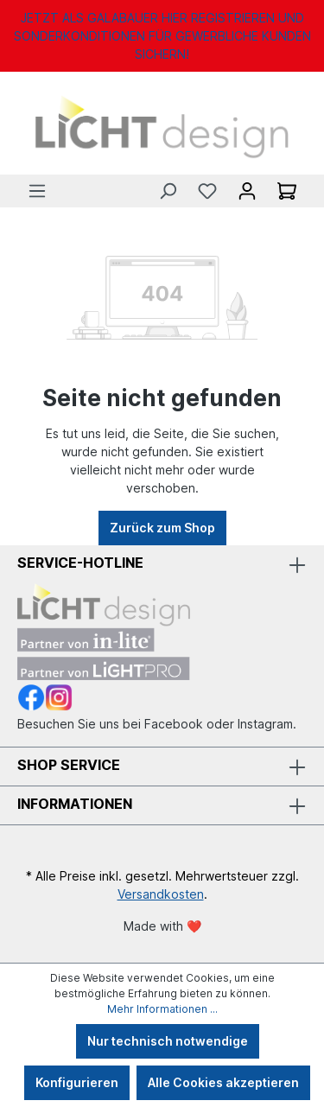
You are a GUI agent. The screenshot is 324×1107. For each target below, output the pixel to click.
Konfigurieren (76, 1082)
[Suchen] (167, 191)
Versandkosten (161, 894)
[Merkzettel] (207, 191)
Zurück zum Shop (162, 527)
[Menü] (37, 191)
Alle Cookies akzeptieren (223, 1082)
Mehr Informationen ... (162, 1008)
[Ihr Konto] (247, 191)
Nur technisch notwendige (167, 1041)
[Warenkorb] (287, 191)
